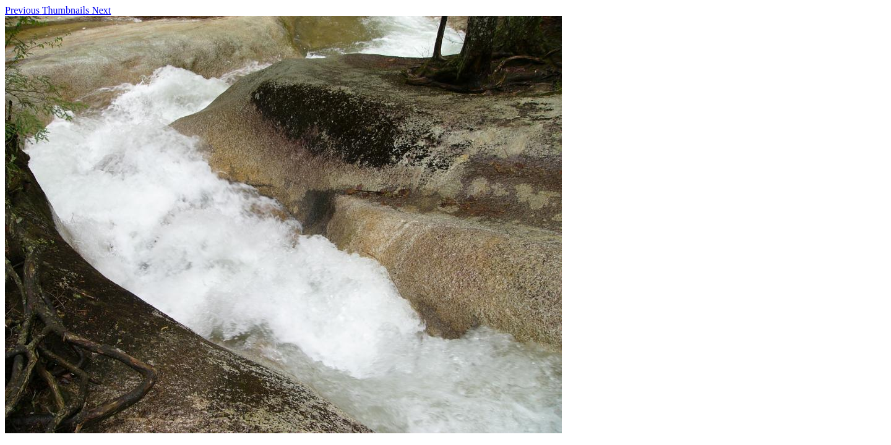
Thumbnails (67, 10)
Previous (23, 10)
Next (101, 10)
